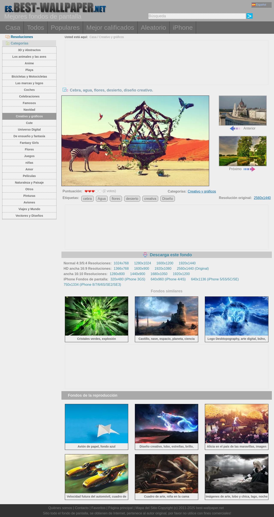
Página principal (120, 508)
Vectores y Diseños (29, 215)
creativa (150, 198)
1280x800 (117, 274)
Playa (29, 70)
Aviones (29, 202)
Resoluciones (19, 37)
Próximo (243, 153)
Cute (29, 123)
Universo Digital (29, 129)
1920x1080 (163, 268)
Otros (29, 189)
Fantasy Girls (29, 142)
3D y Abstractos (29, 50)
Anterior (243, 113)
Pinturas (29, 195)
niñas (29, 162)
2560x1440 (262, 198)
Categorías (16, 43)
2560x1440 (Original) (193, 268)
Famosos (29, 103)
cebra (87, 198)
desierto (132, 198)
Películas (29, 176)
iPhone (183, 27)
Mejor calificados (110, 27)
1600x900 (141, 268)
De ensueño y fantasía (29, 136)
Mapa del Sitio (146, 508)
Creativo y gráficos (29, 116)
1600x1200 (164, 263)
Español (259, 4)
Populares (65, 27)
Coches (29, 89)
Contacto (82, 508)
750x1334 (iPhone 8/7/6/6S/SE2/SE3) (92, 284)
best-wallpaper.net (210, 508)
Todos (35, 27)
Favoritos (98, 508)
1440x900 (137, 274)
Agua (102, 198)
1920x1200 (181, 274)
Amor (29, 169)
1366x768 (121, 268)
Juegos (29, 156)
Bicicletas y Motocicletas (29, 76)
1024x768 (121, 263)
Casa (12, 27)
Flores (29, 149)
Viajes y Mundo (29, 209)
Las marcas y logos (29, 83)
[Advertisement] (166, 72)
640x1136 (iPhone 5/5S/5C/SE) (215, 279)
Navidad (29, 109)
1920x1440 (187, 263)
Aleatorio (153, 27)
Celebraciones (29, 96)
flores (116, 198)
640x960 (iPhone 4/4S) (168, 279)
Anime (29, 63)
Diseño (167, 198)
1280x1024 (142, 263)
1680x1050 (158, 274)
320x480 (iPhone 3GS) (127, 279)
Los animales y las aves (29, 56)
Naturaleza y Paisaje (29, 182)
